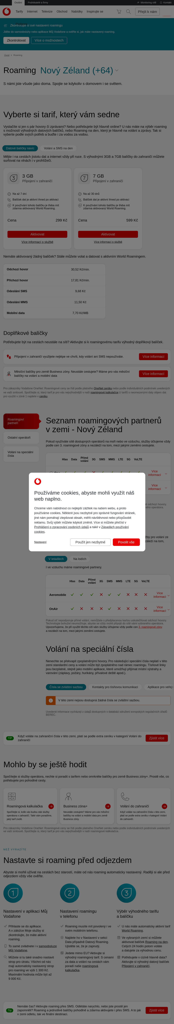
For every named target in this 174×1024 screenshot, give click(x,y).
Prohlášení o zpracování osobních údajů (61, 527)
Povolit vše (126, 542)
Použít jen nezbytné (90, 542)
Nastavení (40, 542)
